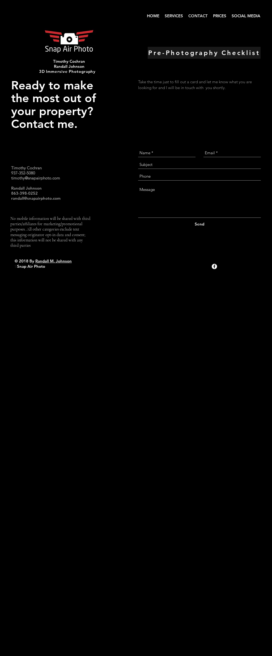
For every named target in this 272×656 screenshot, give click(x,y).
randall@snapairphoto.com (36, 198)
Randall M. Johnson (53, 261)
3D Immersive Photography (67, 71)
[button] (174, 16)
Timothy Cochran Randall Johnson (69, 64)
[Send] (199, 224)
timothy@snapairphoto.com (35, 178)
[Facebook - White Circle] (214, 266)
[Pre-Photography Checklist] (204, 53)
